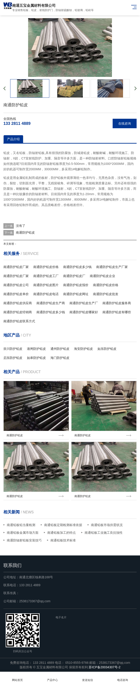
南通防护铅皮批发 (105, 294)
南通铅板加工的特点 (61, 532)
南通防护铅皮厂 (74, 276)
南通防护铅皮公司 (16, 285)
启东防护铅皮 (12, 358)
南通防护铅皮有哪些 (116, 312)
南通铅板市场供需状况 (107, 525)
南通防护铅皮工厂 (46, 276)
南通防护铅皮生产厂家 (112, 267)
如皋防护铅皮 (36, 358)
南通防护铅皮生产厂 (83, 303)
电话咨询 (122, 677)
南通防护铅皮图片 (46, 285)
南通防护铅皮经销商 (17, 312)
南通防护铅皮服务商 (116, 303)
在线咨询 (124, 123)
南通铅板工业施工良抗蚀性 (104, 532)
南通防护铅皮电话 (46, 294)
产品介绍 (13, 139)
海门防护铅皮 (59, 358)
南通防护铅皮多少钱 (77, 267)
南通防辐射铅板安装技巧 (24, 540)
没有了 (20, 226)
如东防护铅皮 (106, 349)
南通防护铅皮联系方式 (19, 321)
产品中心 (52, 677)
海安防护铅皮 (83, 349)
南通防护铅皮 (25, 232)
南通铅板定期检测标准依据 (63, 525)
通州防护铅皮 (59, 349)
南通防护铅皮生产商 (50, 303)
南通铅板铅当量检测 (21, 525)
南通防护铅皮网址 (75, 294)
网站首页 (17, 677)
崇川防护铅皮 (12, 349)
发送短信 (87, 677)
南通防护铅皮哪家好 (83, 312)
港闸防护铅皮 (36, 349)
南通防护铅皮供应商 (17, 303)
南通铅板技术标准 (63, 540)
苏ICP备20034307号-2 (104, 667)
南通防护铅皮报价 (75, 285)
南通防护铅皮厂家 (16, 267)
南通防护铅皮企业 (102, 276)
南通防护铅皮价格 (46, 267)
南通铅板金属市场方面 (22, 532)
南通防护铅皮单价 (16, 294)
